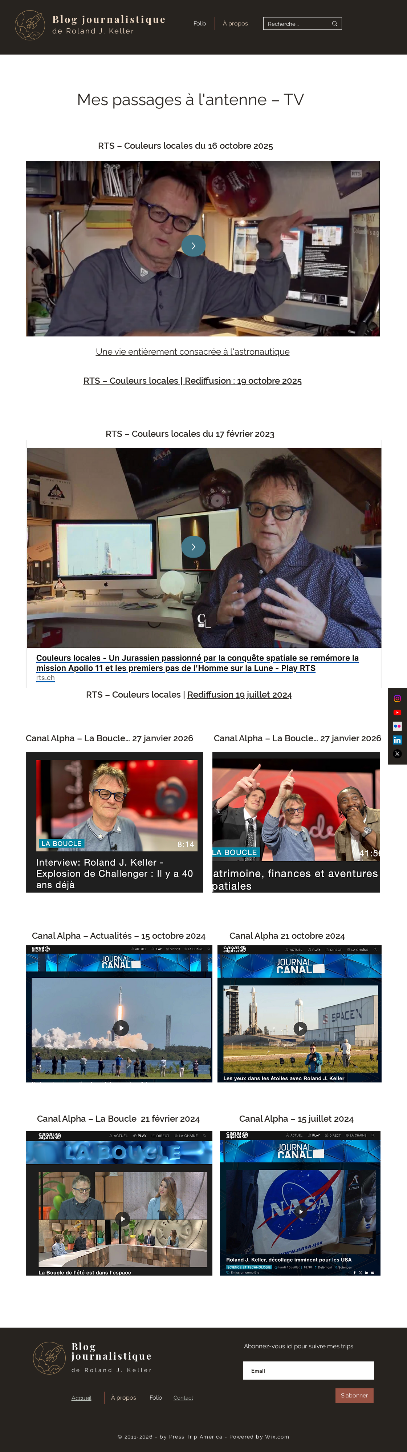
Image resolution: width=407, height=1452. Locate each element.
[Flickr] (397, 726)
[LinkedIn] (397, 740)
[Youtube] (397, 712)
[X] (397, 753)
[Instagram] (397, 698)
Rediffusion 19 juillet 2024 (239, 694)
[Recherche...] (292, 24)
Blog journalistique (109, 18)
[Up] (193, 246)
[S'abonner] (354, 1395)
